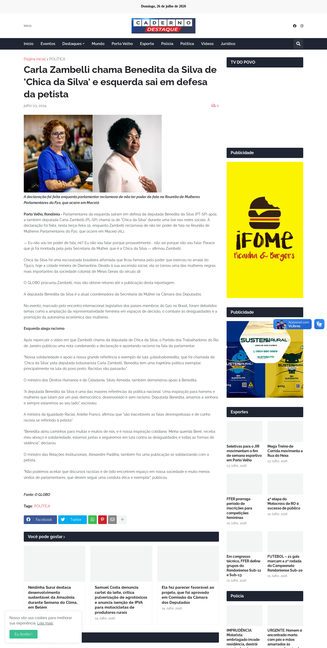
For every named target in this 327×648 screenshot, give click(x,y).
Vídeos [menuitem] (207, 43)
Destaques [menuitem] (71, 43)
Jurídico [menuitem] (228, 43)
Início (27, 26)
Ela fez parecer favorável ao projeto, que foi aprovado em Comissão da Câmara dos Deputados (188, 595)
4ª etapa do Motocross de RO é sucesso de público (283, 503)
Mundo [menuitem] (98, 43)
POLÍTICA (57, 59)
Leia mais (45, 623)
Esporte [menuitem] (147, 43)
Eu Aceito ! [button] (23, 634)
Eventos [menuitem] (48, 43)
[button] (298, 44)
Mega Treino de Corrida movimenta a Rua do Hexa (285, 451)
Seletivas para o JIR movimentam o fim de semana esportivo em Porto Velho (244, 453)
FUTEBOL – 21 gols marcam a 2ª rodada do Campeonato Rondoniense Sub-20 (285, 563)
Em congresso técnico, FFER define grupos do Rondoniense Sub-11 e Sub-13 (244, 565)
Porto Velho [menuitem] (122, 43)
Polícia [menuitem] (167, 43)
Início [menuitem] (28, 43)
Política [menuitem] (187, 43)
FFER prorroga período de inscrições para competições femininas (239, 508)
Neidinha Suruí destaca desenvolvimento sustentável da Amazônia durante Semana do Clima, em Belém (52, 597)
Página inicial (35, 59)
